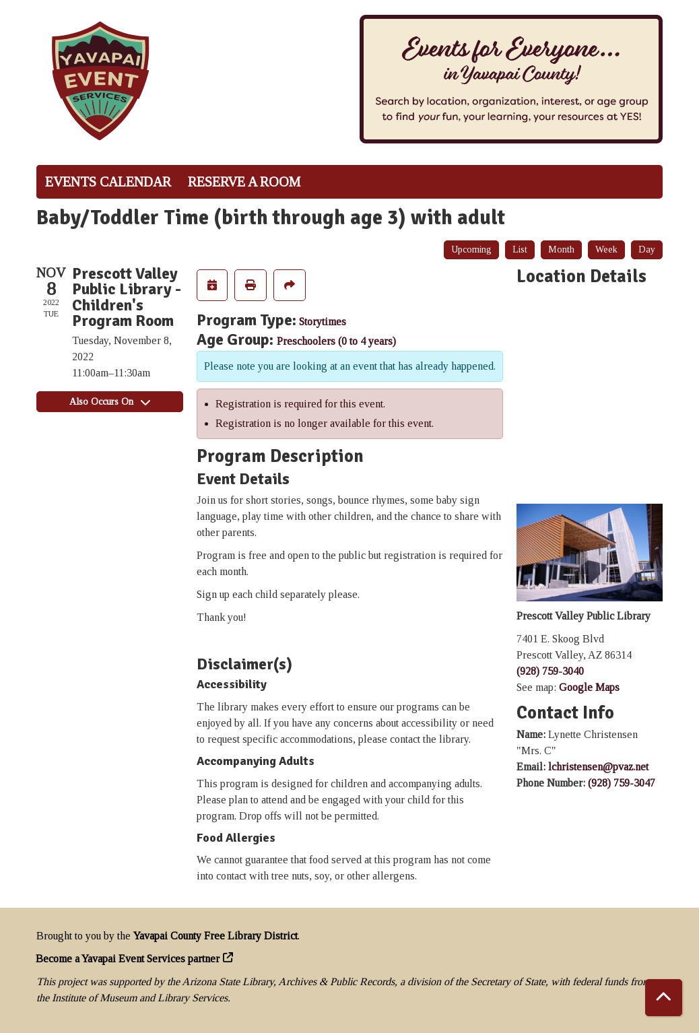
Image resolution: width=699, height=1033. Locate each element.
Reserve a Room (244, 181)
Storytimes (322, 321)
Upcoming (471, 249)
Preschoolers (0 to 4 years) (336, 341)
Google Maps (589, 687)
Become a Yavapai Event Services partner (128, 958)
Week (606, 249)
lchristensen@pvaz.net (598, 766)
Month (561, 249)
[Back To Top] (663, 997)
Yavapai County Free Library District (215, 935)
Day (646, 249)
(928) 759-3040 (550, 671)
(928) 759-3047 (621, 783)
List (519, 249)
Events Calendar (108, 181)
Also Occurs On (109, 402)
